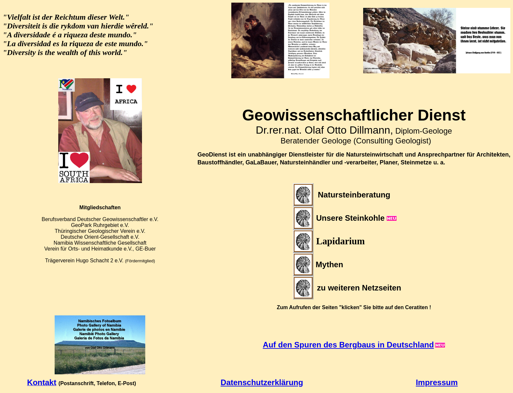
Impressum (437, 382)
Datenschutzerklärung (262, 382)
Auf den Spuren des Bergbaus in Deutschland (348, 344)
